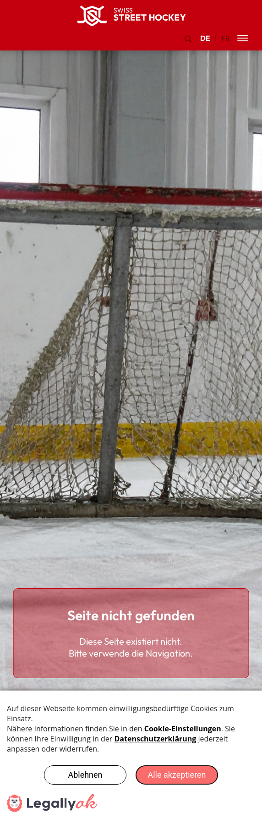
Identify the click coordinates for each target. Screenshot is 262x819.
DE (205, 38)
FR (225, 38)
